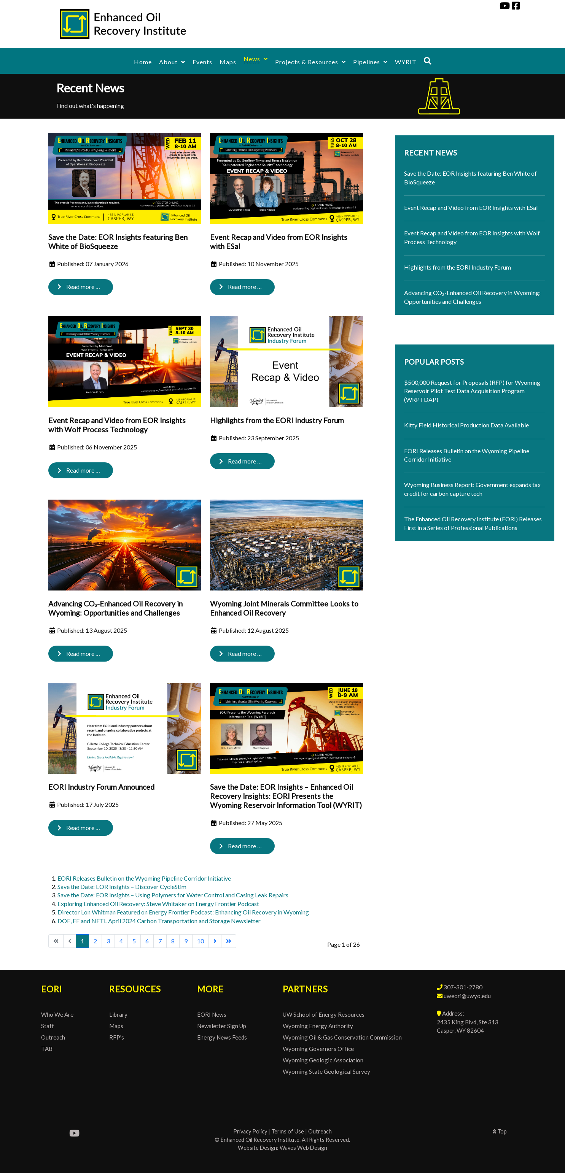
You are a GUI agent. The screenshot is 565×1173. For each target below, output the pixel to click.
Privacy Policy (250, 1131)
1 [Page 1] (82, 940)
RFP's (116, 1037)
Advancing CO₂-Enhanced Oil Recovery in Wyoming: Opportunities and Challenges (115, 608)
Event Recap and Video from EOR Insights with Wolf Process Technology (117, 425)
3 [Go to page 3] (108, 940)
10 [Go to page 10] (200, 940)
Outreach (53, 1037)
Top (500, 1131)
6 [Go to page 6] (147, 940)
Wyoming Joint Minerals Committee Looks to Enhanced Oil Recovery (284, 608)
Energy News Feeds (222, 1037)
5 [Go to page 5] (134, 940)
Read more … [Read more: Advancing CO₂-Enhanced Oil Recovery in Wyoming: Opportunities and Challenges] (78, 653)
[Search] (427, 60)
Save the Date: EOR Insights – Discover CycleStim (121, 886)
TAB (47, 1048)
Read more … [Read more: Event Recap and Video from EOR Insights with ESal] (240, 286)
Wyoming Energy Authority (318, 1025)
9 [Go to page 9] (186, 940)
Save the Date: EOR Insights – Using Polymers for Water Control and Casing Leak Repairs (172, 894)
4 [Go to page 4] (121, 940)
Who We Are (57, 1014)
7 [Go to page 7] (160, 940)
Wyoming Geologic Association (323, 1060)
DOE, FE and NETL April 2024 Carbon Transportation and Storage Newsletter (159, 920)
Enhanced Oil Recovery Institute (260, 1139)
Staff (47, 1025)
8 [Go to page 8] (173, 940)
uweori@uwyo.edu (467, 995)
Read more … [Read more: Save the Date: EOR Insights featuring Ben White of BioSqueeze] (78, 286)
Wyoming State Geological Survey (326, 1071)
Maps (116, 1025)
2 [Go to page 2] (95, 940)
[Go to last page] (228, 941)
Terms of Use (287, 1131)
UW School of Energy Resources (323, 1014)
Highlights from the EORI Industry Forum (277, 420)
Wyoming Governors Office (318, 1048)
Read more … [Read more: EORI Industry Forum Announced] (78, 827)
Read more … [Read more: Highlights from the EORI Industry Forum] (240, 461)
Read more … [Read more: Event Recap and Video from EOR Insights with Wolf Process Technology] (78, 470)
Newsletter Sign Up (221, 1025)
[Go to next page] (214, 941)
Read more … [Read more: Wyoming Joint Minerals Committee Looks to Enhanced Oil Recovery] (240, 653)
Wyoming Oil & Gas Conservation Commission (342, 1037)
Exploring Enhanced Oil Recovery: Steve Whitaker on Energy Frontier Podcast (158, 903)
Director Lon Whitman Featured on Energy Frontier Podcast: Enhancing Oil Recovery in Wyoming (183, 912)
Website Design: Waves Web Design (282, 1147)
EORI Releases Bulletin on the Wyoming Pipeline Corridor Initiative (144, 878)
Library (118, 1014)
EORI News (211, 1014)
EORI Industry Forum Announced (101, 787)
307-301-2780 (463, 987)
